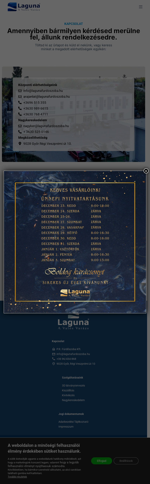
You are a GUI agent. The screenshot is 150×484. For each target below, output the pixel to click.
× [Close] (146, 170)
